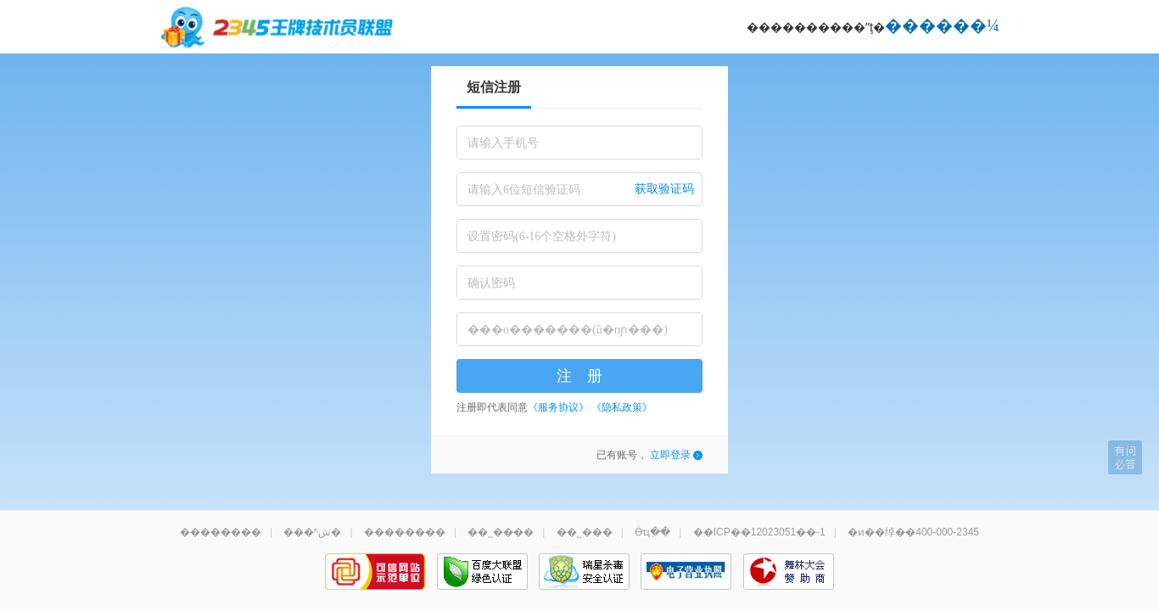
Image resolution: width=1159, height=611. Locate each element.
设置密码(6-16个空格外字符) (542, 236)
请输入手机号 (503, 143)
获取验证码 (664, 188)
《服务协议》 (558, 407)
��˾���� (501, 532)
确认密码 (491, 283)
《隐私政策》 (621, 407)
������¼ (942, 25)
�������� (220, 532)
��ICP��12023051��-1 (759, 532)
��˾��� (585, 532)
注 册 (579, 375)
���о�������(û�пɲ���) (568, 329)
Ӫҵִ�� (652, 532)
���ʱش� (312, 532)
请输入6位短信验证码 (524, 189)
